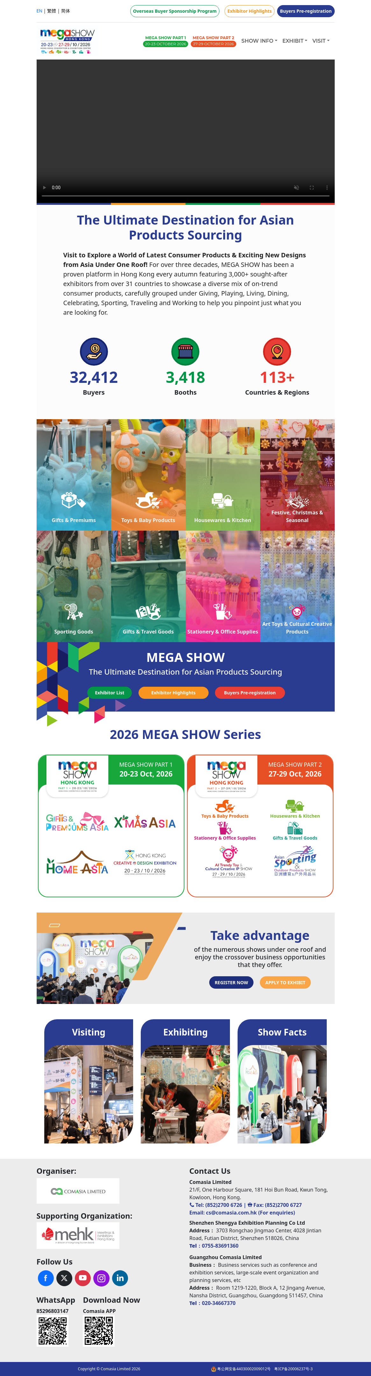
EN (39, 11)
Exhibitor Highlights (249, 11)
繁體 (51, 11)
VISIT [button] (318, 41)
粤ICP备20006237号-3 (293, 1369)
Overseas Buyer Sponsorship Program (175, 11)
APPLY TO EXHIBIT (285, 982)
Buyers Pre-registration (306, 11)
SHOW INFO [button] (257, 41)
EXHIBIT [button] (292, 41)
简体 (65, 11)
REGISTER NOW (231, 982)
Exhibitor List (109, 693)
